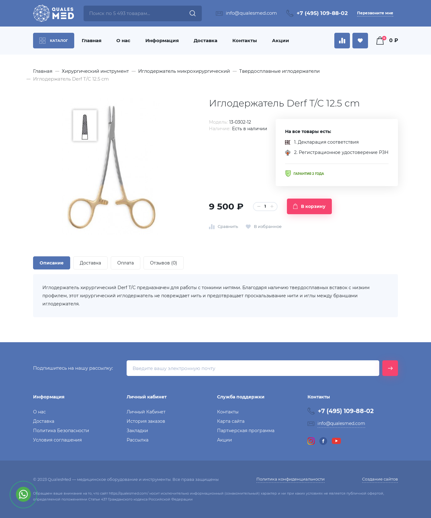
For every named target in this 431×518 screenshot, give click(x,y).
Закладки (137, 430)
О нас (123, 40)
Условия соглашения (57, 440)
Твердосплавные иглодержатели (279, 71)
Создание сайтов (380, 478)
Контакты (244, 40)
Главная (91, 40)
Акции (280, 40)
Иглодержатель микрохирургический (184, 71)
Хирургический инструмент (95, 71)
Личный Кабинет (146, 412)
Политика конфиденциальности (290, 478)
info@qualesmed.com (251, 13)
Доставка (205, 40)
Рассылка (137, 440)
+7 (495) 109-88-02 (322, 13)
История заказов (146, 421)
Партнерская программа (245, 430)
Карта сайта (231, 421)
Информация (162, 40)
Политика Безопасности (61, 430)
